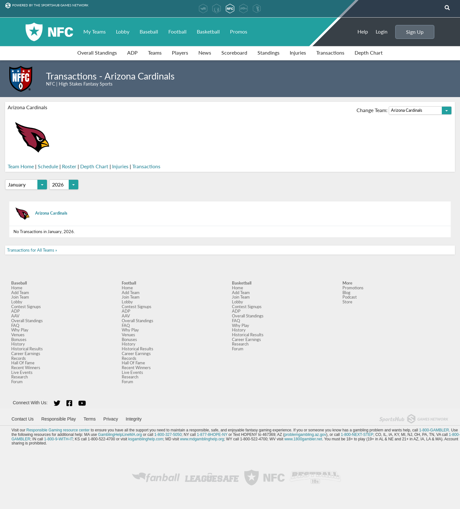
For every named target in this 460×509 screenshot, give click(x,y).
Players (180, 52)
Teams (155, 52)
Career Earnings (25, 353)
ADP (132, 52)
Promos (238, 31)
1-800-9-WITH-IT (58, 439)
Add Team (20, 292)
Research (19, 376)
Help (362, 31)
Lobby (122, 31)
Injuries (298, 52)
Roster (69, 166)
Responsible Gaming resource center (57, 430)
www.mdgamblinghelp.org (202, 439)
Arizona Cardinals (40, 213)
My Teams (94, 31)
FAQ (15, 325)
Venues (18, 334)
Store (347, 301)
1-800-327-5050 (167, 434)
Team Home (21, 166)
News (204, 52)
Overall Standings (97, 52)
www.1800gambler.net (303, 439)
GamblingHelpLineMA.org (120, 434)
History (18, 343)
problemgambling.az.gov (305, 434)
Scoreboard (234, 52)
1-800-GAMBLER (434, 430)
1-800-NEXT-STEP (357, 434)
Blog (346, 292)
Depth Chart (369, 52)
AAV (15, 315)
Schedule (48, 166)
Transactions (330, 52)
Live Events (22, 372)
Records (18, 358)
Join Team (20, 297)
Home (16, 287)
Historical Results (27, 348)
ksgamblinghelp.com (145, 439)
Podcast (349, 297)
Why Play (19, 329)
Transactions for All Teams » (32, 250)
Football (177, 31)
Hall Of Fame (22, 362)
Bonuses (19, 339)
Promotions (353, 287)
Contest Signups (26, 306)
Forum (17, 381)
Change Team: (404, 110)
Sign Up (415, 32)
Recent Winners (25, 367)
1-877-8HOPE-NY (212, 434)
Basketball (208, 31)
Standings (268, 52)
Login (381, 31)
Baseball (149, 31)
